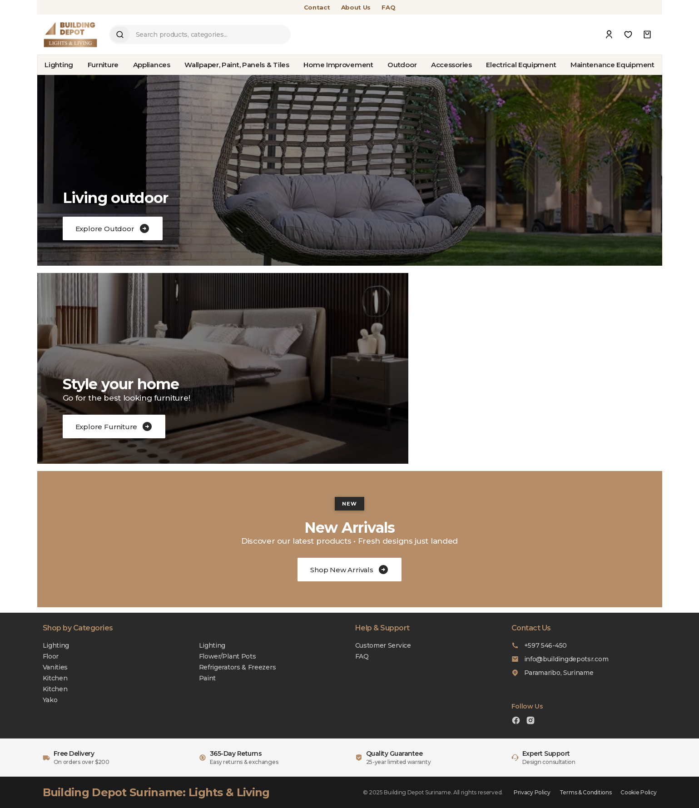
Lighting (59, 64)
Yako (50, 700)
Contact (317, 7)
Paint (207, 678)
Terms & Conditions (586, 792)
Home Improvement (338, 64)
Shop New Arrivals (349, 569)
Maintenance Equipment (612, 64)
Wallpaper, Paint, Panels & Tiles (236, 64)
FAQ (388, 7)
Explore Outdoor (112, 228)
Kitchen (55, 678)
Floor (51, 656)
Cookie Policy (638, 792)
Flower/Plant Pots (227, 656)
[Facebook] (516, 721)
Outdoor (401, 64)
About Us (356, 7)
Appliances (151, 64)
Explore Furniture (114, 426)
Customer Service (383, 645)
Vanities (55, 667)
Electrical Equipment (521, 64)
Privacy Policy (532, 792)
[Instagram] (530, 721)
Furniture (103, 64)
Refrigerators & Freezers (237, 667)
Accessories (451, 64)
